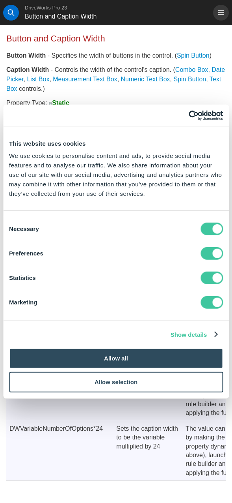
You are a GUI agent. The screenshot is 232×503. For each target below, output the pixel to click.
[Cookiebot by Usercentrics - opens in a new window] (188, 116)
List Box (38, 79)
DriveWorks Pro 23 (46, 8)
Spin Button (193, 55)
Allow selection (116, 381)
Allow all (116, 358)
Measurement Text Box (85, 79)
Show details (189, 334)
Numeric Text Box (145, 79)
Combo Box (191, 69)
